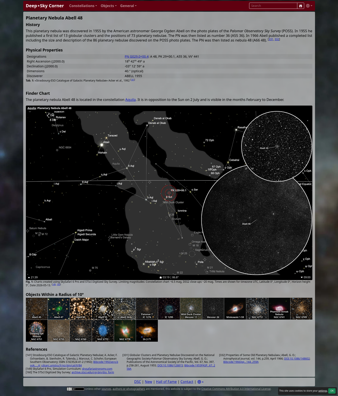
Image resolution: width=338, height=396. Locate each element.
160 (58, 284)
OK (332, 390)
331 (271, 39)
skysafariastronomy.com (97, 369)
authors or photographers (129, 389)
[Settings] (200, 382)
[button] (83, 6)
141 (132, 79)
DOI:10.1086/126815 (170, 365)
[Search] (300, 6)
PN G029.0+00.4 (136, 56)
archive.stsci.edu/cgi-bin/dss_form (93, 372)
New (148, 381)
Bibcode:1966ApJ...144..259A (240, 362)
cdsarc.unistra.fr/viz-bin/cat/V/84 (61, 365)
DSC (137, 381)
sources (106, 389)
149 (54, 284)
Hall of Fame (166, 381)
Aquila (130, 99)
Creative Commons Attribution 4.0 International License (236, 389)
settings (322, 390)
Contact (187, 381)
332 (277, 39)
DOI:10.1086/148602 (296, 358)
